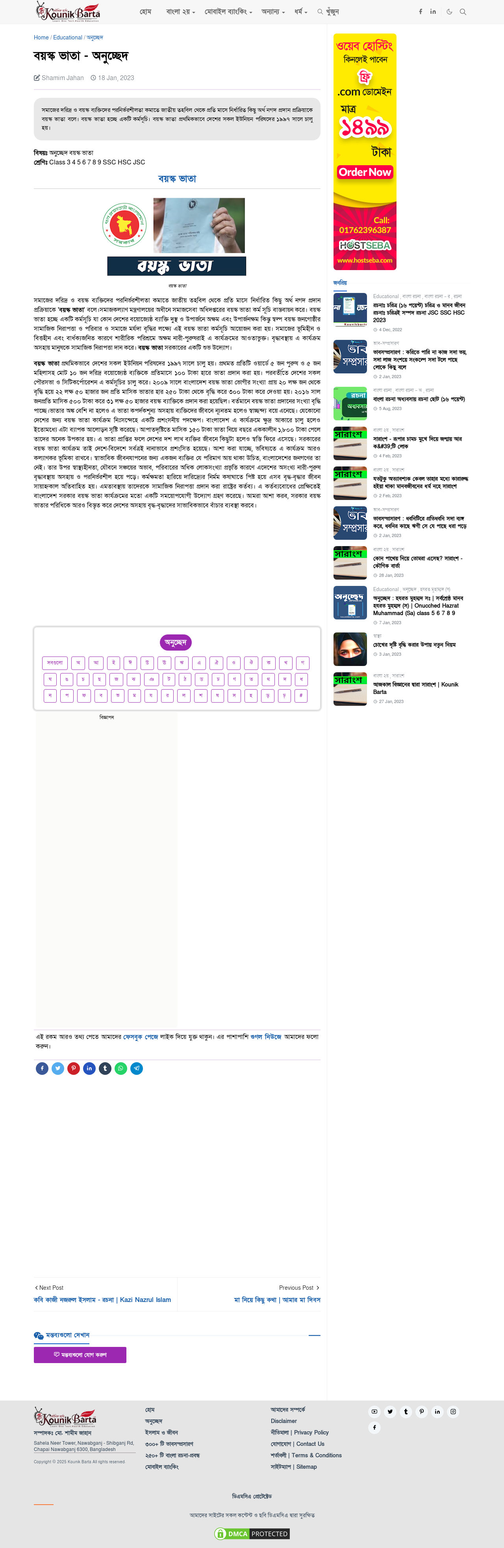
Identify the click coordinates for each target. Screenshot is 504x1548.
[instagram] (453, 1412)
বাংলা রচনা (412, 296)
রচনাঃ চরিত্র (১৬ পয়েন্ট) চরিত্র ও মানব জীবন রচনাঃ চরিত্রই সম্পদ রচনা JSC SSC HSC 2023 (419, 313)
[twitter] (390, 1412)
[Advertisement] (177, 572)
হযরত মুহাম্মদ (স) (435, 589)
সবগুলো (55, 662)
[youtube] (374, 1412)
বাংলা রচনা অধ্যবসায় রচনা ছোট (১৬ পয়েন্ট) (419, 399)
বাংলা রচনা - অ (409, 390)
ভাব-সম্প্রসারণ (386, 343)
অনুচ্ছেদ (410, 589)
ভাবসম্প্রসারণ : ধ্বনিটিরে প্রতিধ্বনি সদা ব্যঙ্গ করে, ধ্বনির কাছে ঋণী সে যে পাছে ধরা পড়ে (420, 522)
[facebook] (420, 12)
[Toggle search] (463, 12)
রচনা (458, 296)
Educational (386, 296)
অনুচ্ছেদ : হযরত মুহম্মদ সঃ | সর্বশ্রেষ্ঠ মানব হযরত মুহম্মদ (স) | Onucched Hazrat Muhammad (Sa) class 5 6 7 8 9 (418, 606)
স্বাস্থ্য (377, 636)
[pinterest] (421, 1412)
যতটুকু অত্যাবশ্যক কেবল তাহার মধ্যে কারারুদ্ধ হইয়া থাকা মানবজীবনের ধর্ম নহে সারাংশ (420, 482)
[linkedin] (433, 12)
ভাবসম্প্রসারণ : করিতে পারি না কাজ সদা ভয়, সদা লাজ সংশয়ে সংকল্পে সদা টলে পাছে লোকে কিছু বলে (420, 360)
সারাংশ (398, 430)
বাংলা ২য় (381, 430)
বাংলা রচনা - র (437, 296)
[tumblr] (406, 1412)
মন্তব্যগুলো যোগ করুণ (80, 1355)
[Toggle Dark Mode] (449, 11)
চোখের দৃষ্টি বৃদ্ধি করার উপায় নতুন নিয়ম (414, 645)
